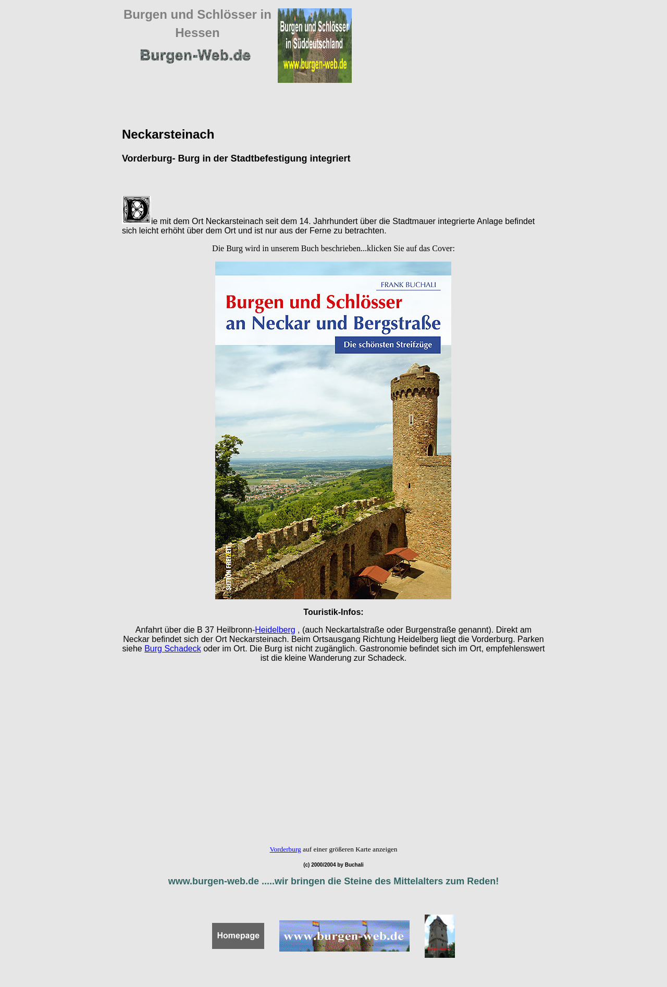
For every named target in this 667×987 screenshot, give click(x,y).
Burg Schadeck (172, 648)
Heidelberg (275, 629)
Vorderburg (285, 849)
